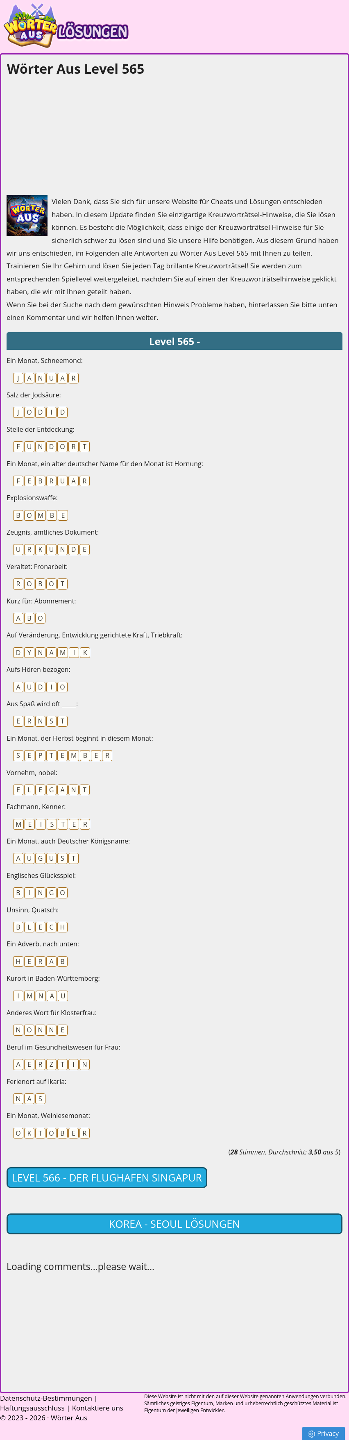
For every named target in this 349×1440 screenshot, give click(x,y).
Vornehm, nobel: (32, 772)
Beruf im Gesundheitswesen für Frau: (63, 1047)
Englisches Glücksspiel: (41, 875)
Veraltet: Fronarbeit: (37, 566)
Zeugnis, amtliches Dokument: (53, 532)
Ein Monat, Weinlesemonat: (48, 1115)
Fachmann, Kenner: (36, 806)
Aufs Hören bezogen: (38, 669)
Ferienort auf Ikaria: (36, 1081)
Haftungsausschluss (32, 1408)
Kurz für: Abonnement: (41, 600)
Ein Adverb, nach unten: (43, 943)
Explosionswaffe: (32, 497)
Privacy (323, 1433)
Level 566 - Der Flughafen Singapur (107, 1177)
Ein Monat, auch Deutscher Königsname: (68, 841)
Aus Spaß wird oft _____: (42, 703)
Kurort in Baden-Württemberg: (53, 978)
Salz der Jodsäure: (34, 394)
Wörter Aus (69, 1417)
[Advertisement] (68, 133)
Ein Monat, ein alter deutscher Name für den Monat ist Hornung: (105, 463)
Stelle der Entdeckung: (41, 429)
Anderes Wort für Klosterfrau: (52, 1012)
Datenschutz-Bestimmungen (46, 1398)
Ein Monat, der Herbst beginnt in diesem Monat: (80, 738)
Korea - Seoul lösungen (174, 1224)
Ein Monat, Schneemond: (45, 360)
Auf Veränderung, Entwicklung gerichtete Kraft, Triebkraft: (95, 634)
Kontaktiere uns (97, 1408)
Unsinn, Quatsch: (33, 909)
